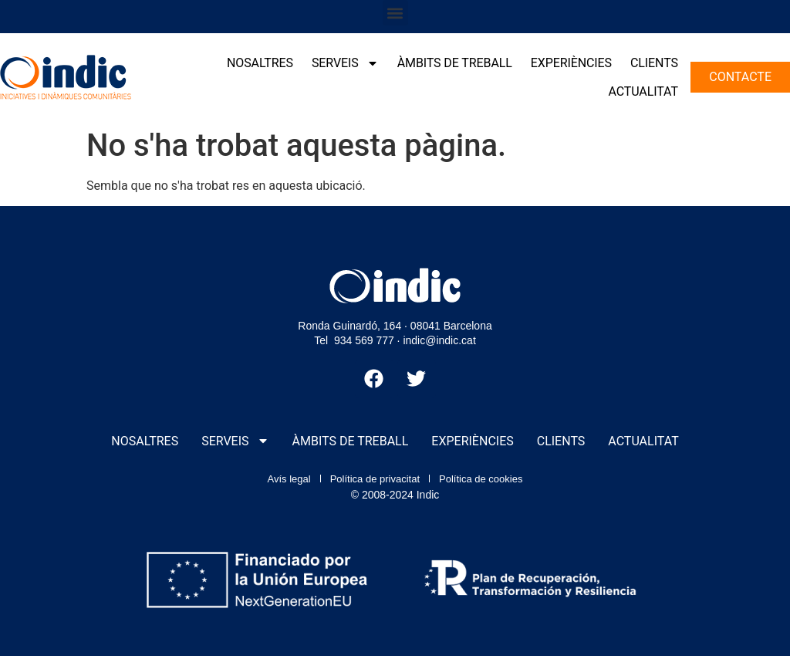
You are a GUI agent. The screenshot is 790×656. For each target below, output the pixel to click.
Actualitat (642, 91)
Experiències (571, 63)
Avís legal (289, 479)
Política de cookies (480, 479)
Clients (654, 63)
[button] (395, 12)
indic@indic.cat (439, 340)
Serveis (345, 63)
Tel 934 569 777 (354, 340)
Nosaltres (260, 63)
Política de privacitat (375, 479)
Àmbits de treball (454, 63)
